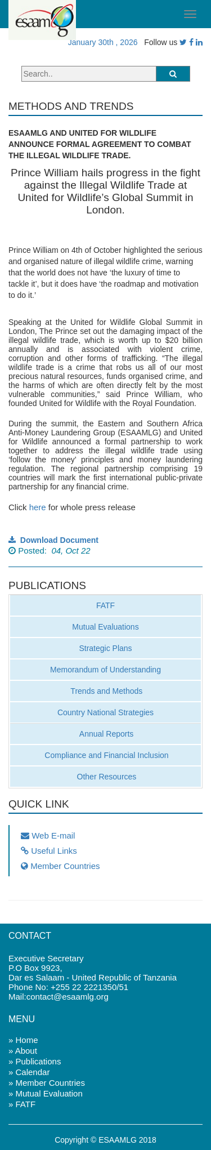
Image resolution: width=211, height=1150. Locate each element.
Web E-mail (48, 835)
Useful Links (49, 850)
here (37, 507)
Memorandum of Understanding (105, 669)
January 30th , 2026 (101, 42)
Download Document (53, 540)
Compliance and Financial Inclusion (105, 755)
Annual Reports (106, 733)
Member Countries (60, 866)
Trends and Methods (106, 691)
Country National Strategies (105, 712)
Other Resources (106, 776)
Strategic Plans (105, 648)
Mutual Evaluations (105, 626)
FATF (105, 605)
